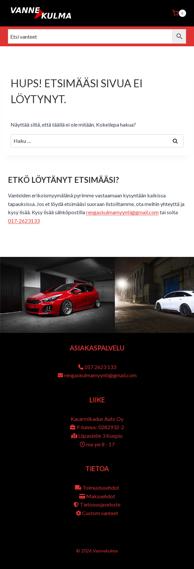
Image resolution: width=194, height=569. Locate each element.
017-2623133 (24, 221)
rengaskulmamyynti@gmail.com (122, 212)
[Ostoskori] (179, 13)
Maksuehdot (100, 496)
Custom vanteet (100, 513)
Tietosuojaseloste (100, 504)
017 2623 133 (100, 367)
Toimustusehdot (100, 487)
